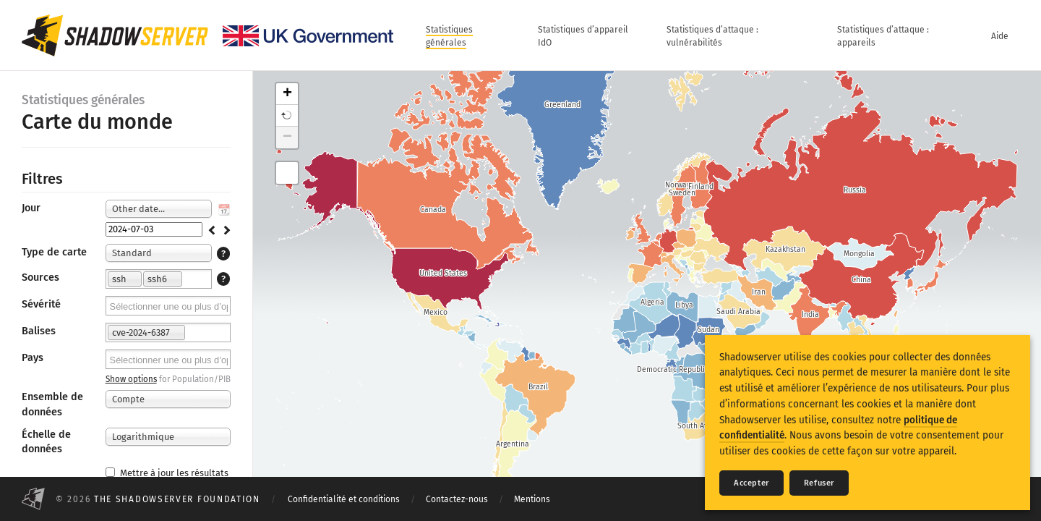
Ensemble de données (52, 404)
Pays (32, 358)
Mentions (532, 499)
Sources (40, 277)
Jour (31, 208)
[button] (287, 116)
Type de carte (54, 252)
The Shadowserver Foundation (177, 499)
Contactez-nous (457, 499)
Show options (131, 379)
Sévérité (41, 304)
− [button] (287, 137)
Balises (39, 331)
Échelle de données (46, 441)
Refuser (819, 483)
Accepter (751, 483)
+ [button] (287, 94)
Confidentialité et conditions (344, 499)
